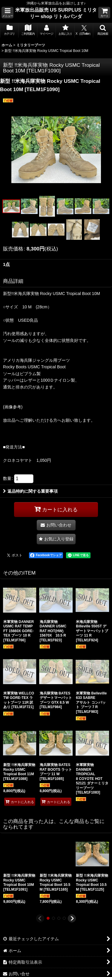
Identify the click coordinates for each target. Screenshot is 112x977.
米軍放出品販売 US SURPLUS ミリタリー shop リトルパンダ (56, 13)
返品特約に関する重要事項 (30, 491)
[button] (7, 12)
